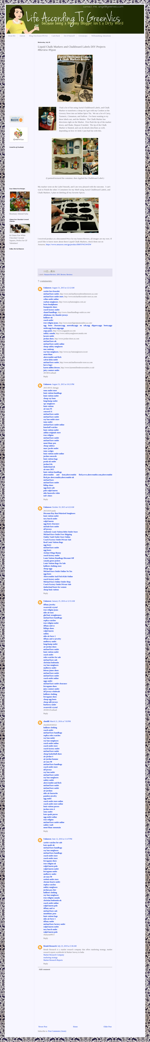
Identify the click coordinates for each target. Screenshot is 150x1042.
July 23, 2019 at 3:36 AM (67, 946)
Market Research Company (53, 955)
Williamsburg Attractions (101, 36)
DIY (58, 274)
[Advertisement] (20, 77)
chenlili (46, 721)
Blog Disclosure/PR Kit (38, 36)
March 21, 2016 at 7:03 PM (60, 721)
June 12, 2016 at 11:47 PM (62, 839)
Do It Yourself (69, 36)
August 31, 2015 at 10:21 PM (63, 384)
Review (63, 274)
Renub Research (50, 946)
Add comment (44, 969)
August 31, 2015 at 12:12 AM (63, 288)
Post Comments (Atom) (57, 1031)
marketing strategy (50, 958)
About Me (11, 36)
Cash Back (56, 36)
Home (75, 1027)
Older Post (108, 1027)
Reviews (69, 274)
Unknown (47, 288)
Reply (45, 377)
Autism (22, 36)
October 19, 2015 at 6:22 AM (63, 507)
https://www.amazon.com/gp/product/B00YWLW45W (68, 244)
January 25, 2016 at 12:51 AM (63, 601)
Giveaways (83, 36)
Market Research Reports (53, 960)
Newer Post (42, 1027)
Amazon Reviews (50, 274)
